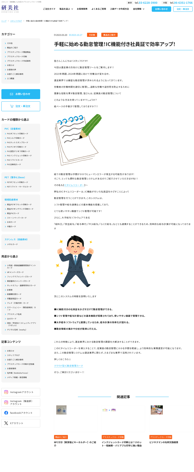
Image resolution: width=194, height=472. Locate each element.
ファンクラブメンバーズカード (19, 277)
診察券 (9, 290)
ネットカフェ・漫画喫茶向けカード (21, 285)
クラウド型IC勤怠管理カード (68, 365)
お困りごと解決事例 (15, 74)
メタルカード (12, 244)
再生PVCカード (13, 213)
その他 (9, 43)
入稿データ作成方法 (119, 12)
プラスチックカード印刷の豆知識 (20, 364)
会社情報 (137, 12)
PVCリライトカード (15, 160)
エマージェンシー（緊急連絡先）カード (21, 308)
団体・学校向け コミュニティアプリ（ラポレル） (21, 324)
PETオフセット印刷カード (17, 182)
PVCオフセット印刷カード (17, 134)
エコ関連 (10, 78)
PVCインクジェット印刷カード (19, 155)
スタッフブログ (16, 21)
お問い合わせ (161, 12)
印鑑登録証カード (14, 298)
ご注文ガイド (49, 12)
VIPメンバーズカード (15, 272)
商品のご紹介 (12, 48)
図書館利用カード (14, 294)
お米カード (11, 222)
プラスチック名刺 (14, 314)
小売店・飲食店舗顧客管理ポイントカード (21, 266)
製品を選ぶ (65, 12)
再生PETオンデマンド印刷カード (20, 209)
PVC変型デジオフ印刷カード (18, 151)
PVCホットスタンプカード (17, 142)
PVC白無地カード (14, 164)
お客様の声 (11, 70)
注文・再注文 (183, 12)
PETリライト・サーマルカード (19, 187)
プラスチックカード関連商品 (18, 52)
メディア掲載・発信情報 (17, 377)
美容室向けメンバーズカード (18, 281)
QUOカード (11, 319)
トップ (3, 21)
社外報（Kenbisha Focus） (18, 373)
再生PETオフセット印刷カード (19, 204)
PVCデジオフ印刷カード (16, 147)
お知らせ (10, 65)
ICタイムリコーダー (74, 185)
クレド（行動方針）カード (18, 303)
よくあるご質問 (98, 12)
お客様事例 (82, 12)
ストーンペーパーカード (17, 218)
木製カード (11, 226)
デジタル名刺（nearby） (17, 330)
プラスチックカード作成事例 (18, 61)
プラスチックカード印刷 (17, 56)
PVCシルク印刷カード (16, 138)
